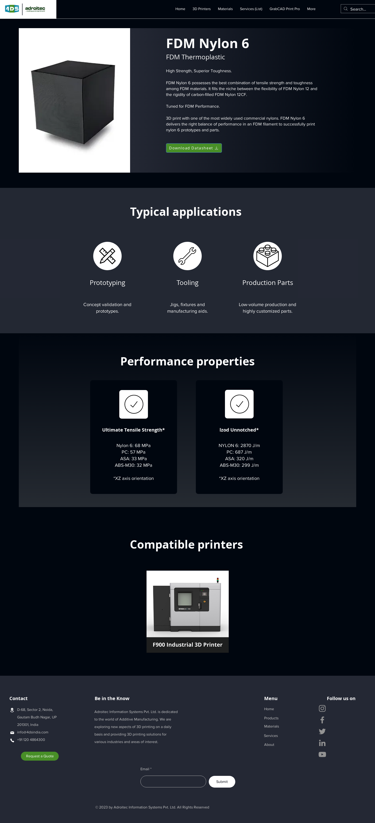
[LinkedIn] (322, 742)
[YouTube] (322, 754)
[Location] (12, 709)
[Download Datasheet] (194, 148)
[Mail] (12, 733)
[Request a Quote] (40, 756)
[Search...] (361, 9)
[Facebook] (322, 719)
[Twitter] (322, 731)
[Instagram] (322, 708)
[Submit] (222, 782)
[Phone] (12, 740)
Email (144, 769)
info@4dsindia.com (32, 732)
